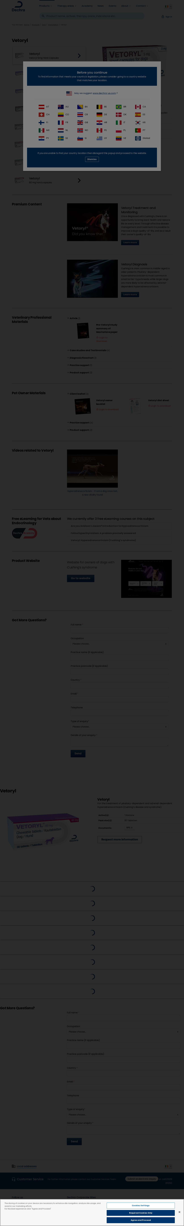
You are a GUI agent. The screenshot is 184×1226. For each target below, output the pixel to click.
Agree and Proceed (141, 1220)
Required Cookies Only (140, 1213)
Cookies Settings (141, 1205)
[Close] (179, 1212)
